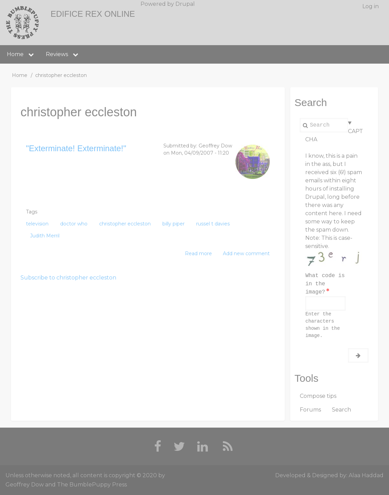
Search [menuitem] (341, 409)
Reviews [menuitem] (57, 54)
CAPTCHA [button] (334, 135)
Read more (198, 253)
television (37, 224)
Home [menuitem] (15, 54)
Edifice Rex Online (93, 13)
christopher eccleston (125, 224)
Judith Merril (44, 236)
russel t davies (213, 224)
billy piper (173, 224)
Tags (31, 212)
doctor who (74, 224)
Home (19, 75)
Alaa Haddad (366, 475)
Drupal (185, 4)
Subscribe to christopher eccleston (68, 277)
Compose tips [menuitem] (318, 396)
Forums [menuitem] (310, 409)
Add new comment (246, 253)
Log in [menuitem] (370, 6)
